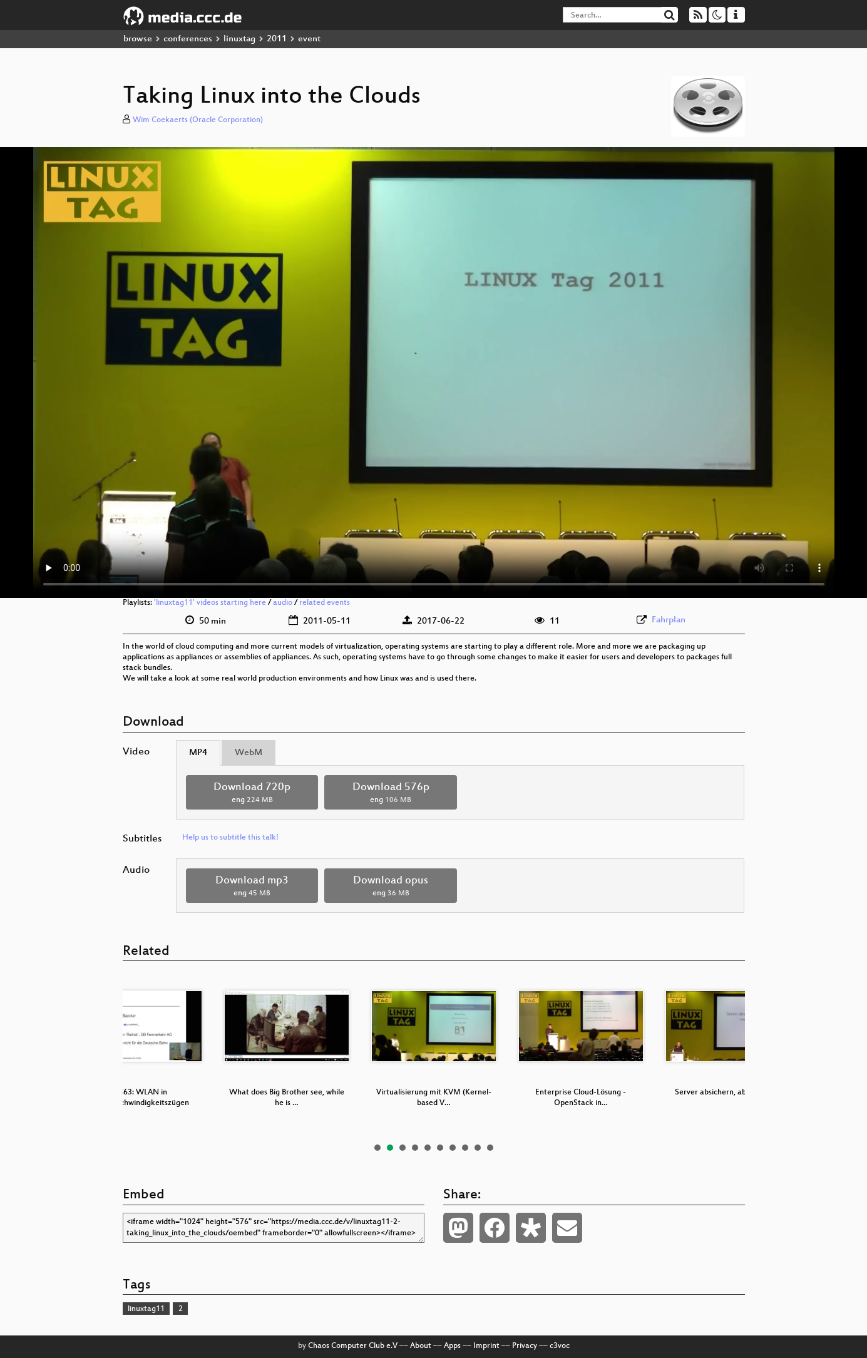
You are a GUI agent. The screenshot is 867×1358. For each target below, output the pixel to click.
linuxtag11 (146, 1309)
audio (282, 603)
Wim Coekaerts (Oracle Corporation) (198, 120)
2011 (277, 39)
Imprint (486, 1346)
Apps (452, 1346)
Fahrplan (668, 620)
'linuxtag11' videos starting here (210, 603)
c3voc (560, 1346)
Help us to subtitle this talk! (230, 837)
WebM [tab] (248, 753)
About (420, 1346)
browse (137, 39)
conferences (187, 39)
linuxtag (239, 39)
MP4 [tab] (198, 753)
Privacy (524, 1346)
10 (490, 1148)
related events (324, 603)
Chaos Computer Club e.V (353, 1346)
